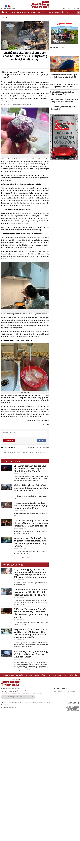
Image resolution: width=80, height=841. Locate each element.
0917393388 (6, 705)
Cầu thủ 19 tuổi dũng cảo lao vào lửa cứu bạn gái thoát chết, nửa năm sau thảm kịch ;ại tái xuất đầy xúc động (31, 523)
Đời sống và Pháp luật (57, 47)
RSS (4, 697)
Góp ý (69, 8)
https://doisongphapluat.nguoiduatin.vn (10, 688)
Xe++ (45, 12)
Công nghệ (51, 12)
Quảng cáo (76, 8)
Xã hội (34, 12)
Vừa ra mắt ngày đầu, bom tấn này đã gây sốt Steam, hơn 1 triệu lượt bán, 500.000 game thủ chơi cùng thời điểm (30, 542)
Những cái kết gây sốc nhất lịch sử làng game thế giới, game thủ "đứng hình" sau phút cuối (31, 488)
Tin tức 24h (21, 697)
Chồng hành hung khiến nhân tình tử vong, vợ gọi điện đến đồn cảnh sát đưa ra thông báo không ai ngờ (31, 592)
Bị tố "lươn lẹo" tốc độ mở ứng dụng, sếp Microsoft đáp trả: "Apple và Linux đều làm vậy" (31, 654)
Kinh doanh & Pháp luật (14, 12)
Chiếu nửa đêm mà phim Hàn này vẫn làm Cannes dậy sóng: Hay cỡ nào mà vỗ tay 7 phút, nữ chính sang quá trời (31, 613)
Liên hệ (64, 8)
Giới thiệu (11, 697)
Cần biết (64, 12)
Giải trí (40, 12)
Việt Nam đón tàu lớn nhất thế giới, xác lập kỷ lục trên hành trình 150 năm (63, 77)
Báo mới (30, 697)
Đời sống (28, 12)
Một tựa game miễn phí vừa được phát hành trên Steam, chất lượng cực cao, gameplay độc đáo (30, 505)
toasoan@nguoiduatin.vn (9, 707)
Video (58, 12)
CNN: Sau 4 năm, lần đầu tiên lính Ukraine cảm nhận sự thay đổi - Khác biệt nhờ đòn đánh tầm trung (30, 468)
